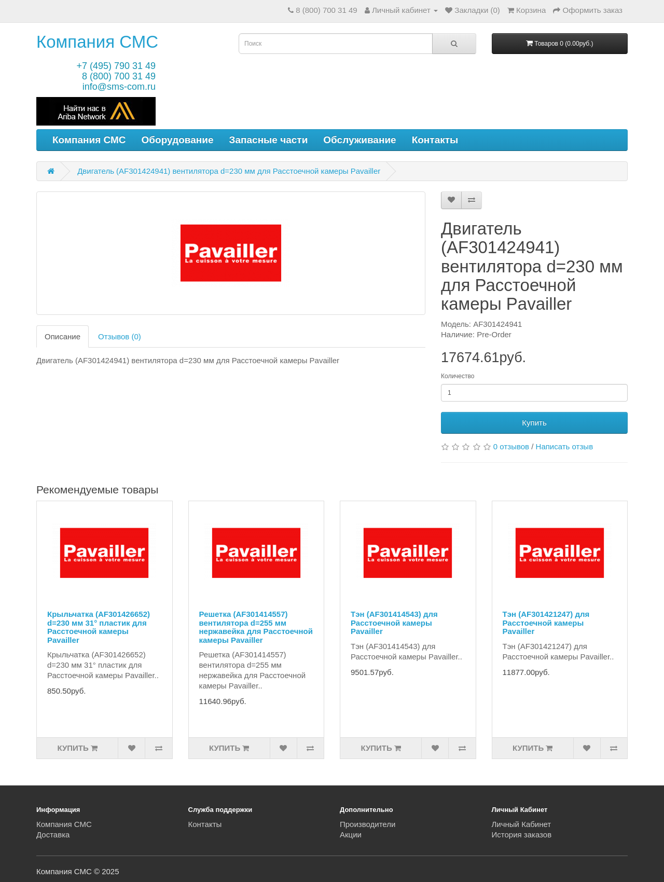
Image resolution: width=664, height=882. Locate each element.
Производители (367, 824)
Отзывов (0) (119, 336)
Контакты (435, 139)
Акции (351, 834)
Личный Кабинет (521, 824)
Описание (62, 336)
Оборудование (178, 139)
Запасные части (268, 139)
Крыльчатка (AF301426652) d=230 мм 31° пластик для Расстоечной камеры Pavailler (98, 627)
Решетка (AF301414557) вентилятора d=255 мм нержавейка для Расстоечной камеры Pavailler (256, 627)
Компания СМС (97, 41)
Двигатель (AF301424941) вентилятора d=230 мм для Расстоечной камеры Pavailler (228, 171)
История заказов (522, 834)
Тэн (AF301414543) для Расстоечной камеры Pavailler (394, 623)
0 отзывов (511, 446)
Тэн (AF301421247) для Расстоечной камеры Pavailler (546, 623)
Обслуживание (359, 139)
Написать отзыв (564, 446)
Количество (457, 376)
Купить (534, 422)
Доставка (53, 834)
